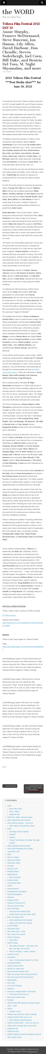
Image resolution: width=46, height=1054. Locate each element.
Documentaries (13, 889)
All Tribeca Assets (9, 615)
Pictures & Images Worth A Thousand (21, 991)
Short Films (13, 940)
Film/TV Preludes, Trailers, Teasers (22, 951)
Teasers (12, 837)
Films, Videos (14, 812)
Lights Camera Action (15, 966)
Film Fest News (13, 909)
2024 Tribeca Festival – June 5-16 (20, 823)
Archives (10, 866)
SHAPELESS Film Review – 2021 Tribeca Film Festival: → (34, 789)
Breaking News (13, 871)
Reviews (12, 834)
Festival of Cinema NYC (16, 903)
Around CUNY (12, 869)
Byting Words (12, 874)
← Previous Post (10, 786)
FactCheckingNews (14, 894)
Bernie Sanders (15, 877)
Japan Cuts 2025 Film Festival (20, 923)
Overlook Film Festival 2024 (19, 911)
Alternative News (13, 863)
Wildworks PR (14, 814)
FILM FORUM (12, 926)
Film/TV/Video (12, 943)
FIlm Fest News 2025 (15, 917)
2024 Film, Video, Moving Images (19, 817)
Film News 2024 (13, 929)
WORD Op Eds (13, 1031)
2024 (9, 806)
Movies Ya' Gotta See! (15, 969)
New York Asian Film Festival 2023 (20, 977)
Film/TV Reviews (13, 937)
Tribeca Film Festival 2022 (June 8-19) (21, 1026)
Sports (9, 1009)
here (31, 165)
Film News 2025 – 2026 (16, 931)
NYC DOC (11, 983)
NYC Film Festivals (14, 986)
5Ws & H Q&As (13, 857)
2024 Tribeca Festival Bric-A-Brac (21, 826)
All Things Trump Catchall (18, 832)
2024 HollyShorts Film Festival (18, 820)
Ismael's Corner (13, 954)
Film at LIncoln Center (15, 906)
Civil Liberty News (14, 883)
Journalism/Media (14, 963)
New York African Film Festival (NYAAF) (22, 974)
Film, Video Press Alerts (16, 934)
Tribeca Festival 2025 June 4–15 (19, 1017)
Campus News (12, 880)
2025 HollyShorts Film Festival (18, 846)
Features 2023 (12, 900)
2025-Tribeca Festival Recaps (20, 1020)
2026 (9, 854)
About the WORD (13, 860)
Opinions (10, 989)
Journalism (11, 957)
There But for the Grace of (19, 994)
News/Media (12, 980)
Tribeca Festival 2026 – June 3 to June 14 (23, 1023)
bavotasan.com (33, 1052)
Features (10, 897)
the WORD (18, 12)
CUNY (9, 886)
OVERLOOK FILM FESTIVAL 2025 (22, 914)
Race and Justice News (16, 997)
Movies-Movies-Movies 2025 (18, 971)
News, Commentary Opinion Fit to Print (24, 960)
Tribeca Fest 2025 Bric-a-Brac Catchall (21, 1014)
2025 (9, 829)
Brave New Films (15, 809)
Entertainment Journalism (17, 892)
